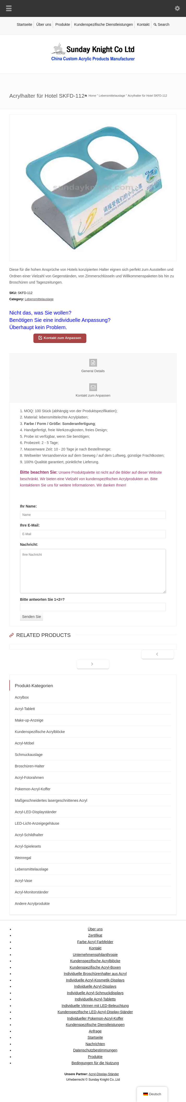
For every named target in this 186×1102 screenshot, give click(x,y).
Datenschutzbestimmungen (95, 1050)
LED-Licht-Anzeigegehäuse (37, 823)
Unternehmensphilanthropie (95, 955)
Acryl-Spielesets (28, 846)
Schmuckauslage (29, 755)
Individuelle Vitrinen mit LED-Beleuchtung (95, 1006)
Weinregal (23, 858)
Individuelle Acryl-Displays (95, 986)
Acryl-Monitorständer (32, 892)
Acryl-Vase (23, 881)
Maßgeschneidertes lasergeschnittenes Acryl (51, 800)
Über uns (43, 24)
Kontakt (143, 24)
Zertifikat (95, 935)
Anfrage (95, 1031)
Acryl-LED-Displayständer (36, 812)
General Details (93, 366)
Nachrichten (95, 1044)
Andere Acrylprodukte (32, 903)
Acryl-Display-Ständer (104, 1074)
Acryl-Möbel (24, 743)
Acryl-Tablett (25, 709)
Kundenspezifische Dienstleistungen (103, 24)
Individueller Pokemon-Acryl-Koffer (95, 1018)
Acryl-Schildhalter (29, 835)
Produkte (62, 24)
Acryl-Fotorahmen (29, 777)
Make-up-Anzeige (29, 720)
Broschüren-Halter (30, 766)
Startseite (24, 24)
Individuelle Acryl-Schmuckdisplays (95, 993)
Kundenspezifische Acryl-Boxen (95, 967)
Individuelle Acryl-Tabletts (95, 999)
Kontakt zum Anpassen (62, 338)
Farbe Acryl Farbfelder (95, 942)
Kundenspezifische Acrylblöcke (40, 732)
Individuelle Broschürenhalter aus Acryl (95, 974)
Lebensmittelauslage (39, 299)
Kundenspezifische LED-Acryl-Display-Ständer (95, 1012)
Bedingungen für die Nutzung (95, 1063)
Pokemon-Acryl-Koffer (33, 789)
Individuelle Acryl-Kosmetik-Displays (95, 980)
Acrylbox (22, 697)
